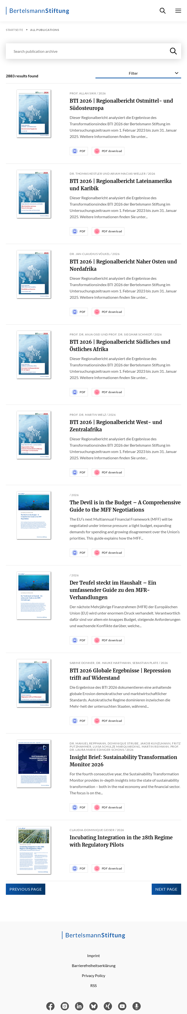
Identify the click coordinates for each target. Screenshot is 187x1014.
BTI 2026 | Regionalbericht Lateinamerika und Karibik (121, 184)
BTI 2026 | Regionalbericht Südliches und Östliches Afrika (120, 345)
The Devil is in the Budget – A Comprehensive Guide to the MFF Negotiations (125, 506)
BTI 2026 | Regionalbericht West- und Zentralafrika (116, 426)
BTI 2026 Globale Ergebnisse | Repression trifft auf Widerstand (120, 674)
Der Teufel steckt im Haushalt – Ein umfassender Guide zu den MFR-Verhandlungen (113, 590)
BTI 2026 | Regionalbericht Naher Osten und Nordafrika (123, 265)
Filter (133, 73)
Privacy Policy (93, 975)
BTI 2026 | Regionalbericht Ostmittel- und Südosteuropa (121, 104)
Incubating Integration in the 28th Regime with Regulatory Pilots (121, 841)
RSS (93, 985)
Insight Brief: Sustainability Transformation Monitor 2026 (123, 761)
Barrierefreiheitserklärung (93, 965)
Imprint (93, 955)
